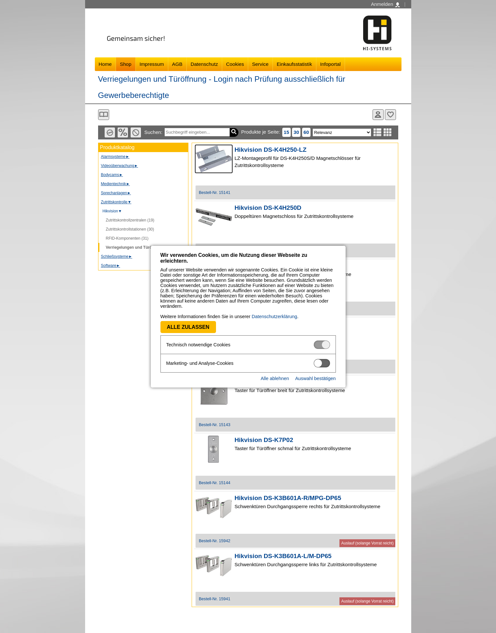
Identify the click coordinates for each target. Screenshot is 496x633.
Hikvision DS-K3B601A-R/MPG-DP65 (288, 498)
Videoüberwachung (119, 165)
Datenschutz (204, 64)
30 (296, 132)
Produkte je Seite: (260, 132)
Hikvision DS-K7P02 (264, 439)
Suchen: (153, 132)
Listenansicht (377, 132)
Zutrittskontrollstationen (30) (130, 229)
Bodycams (112, 175)
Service (260, 64)
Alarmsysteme (115, 156)
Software (110, 265)
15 (286, 132)
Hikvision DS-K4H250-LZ (271, 149)
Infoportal (330, 64)
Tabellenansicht (387, 132)
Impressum (152, 64)
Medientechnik (115, 184)
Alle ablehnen (275, 378)
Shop (125, 64)
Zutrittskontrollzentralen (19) (130, 220)
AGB (177, 64)
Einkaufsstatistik (294, 64)
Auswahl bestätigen (315, 378)
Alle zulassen (188, 327)
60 (306, 132)
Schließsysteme (117, 256)
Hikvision (112, 211)
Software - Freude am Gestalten (377, 33)
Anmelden (385, 4)
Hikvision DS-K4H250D (268, 207)
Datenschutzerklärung (274, 316)
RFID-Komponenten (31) (127, 238)
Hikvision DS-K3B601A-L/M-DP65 (283, 556)
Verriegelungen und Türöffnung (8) (138, 247)
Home (105, 64)
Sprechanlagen (116, 193)
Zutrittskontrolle (116, 202)
